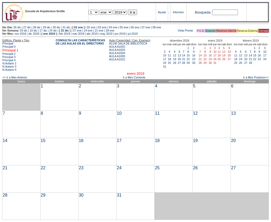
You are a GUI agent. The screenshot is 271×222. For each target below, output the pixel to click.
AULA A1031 (117, 59)
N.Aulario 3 (9, 66)
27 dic (27, 27)
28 (183, 62)
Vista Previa (154, 30)
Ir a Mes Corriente (134, 77)
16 (193, 55)
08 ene (156, 27)
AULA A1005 (117, 56)
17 (164, 59)
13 (179, 55)
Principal (7, 43)
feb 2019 (64, 33)
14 (183, 55)
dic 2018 (33, 33)
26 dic (17, 27)
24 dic (53, 30)
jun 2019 (120, 33)
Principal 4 (9, 60)
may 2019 (106, 33)
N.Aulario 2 (9, 63)
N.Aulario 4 (9, 69)
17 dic (43, 30)
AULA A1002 (117, 46)
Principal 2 (9, 53)
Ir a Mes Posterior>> (256, 77)
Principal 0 (9, 46)
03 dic (23, 30)
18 (169, 59)
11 (169, 55)
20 (179, 59)
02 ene (91, 27)
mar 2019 (78, 33)
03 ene (102, 27)
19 (174, 59)
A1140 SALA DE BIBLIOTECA (128, 43)
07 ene (146, 27)
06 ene (135, 27)
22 (188, 59)
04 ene (113, 27)
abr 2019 (92, 33)
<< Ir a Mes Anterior (14, 77)
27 (179, 62)
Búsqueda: (203, 12)
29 (188, 62)
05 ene (124, 27)
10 (164, 55)
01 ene (78, 27)
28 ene (110, 30)
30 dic (56, 27)
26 (174, 62)
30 (193, 62)
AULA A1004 (117, 53)
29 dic (46, 27)
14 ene (88, 30)
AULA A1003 (117, 49)
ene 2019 (49, 33)
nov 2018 (20, 33)
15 (188, 55)
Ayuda (162, 12)
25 (169, 62)
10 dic (33, 30)
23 (193, 59)
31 (164, 66)
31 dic (66, 27)
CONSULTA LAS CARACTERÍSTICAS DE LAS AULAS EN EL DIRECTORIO (80, 42)
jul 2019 (133, 33)
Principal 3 (9, 57)
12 (174, 55)
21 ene (99, 30)
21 (183, 59)
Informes (178, 12)
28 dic (36, 27)
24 (164, 62)
